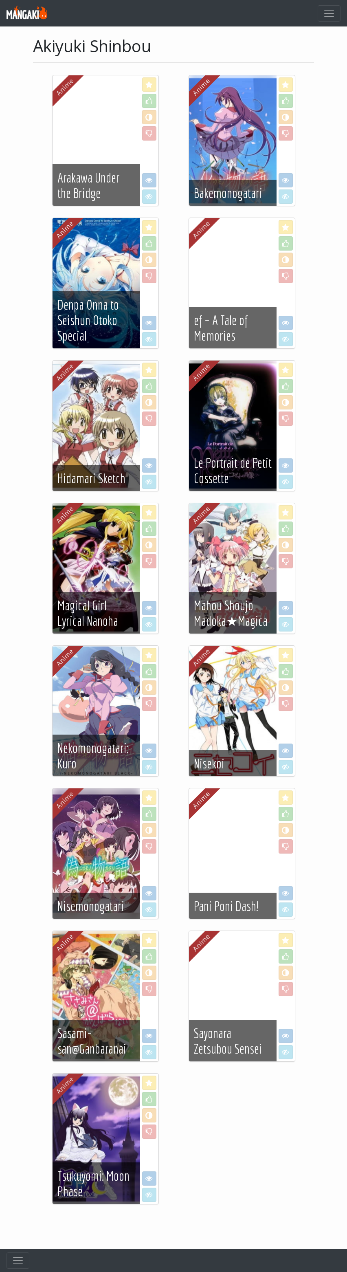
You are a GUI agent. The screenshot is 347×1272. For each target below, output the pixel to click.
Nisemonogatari (90, 906)
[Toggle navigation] (329, 13)
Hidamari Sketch (91, 478)
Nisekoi (209, 763)
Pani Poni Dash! (226, 906)
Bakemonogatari (228, 193)
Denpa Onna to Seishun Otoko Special (88, 320)
